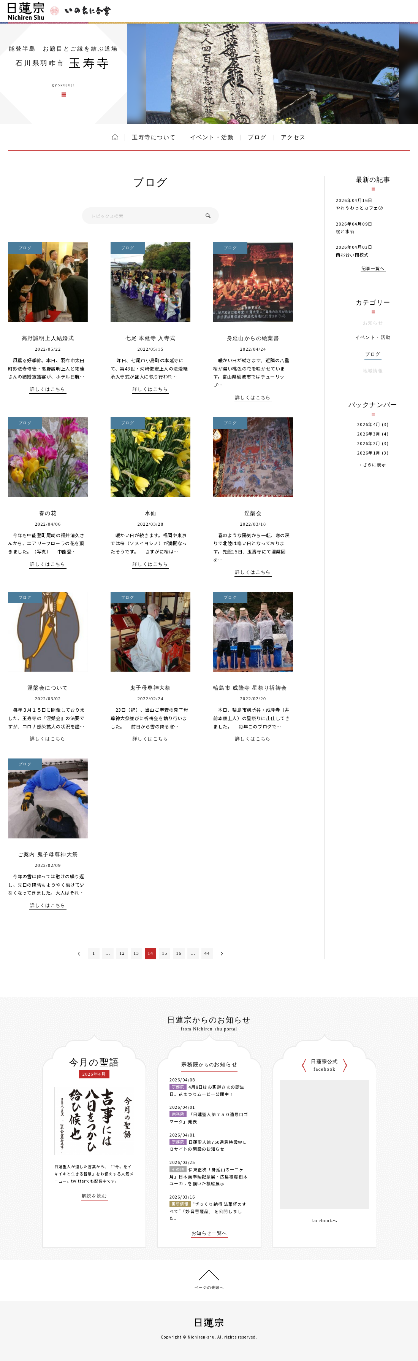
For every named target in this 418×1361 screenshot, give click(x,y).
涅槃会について (47, 688)
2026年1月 (369, 453)
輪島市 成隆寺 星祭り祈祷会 (253, 688)
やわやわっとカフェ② (359, 208)
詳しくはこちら (48, 389)
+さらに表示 (372, 465)
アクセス (293, 137)
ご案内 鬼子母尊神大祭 (48, 854)
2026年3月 (369, 434)
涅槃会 (253, 513)
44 (207, 953)
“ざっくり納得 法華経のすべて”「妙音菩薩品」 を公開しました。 (208, 1211)
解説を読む (94, 1196)
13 (136, 953)
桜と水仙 (345, 231)
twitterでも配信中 (89, 1181)
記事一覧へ (373, 268)
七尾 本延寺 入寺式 (150, 338)
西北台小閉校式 (352, 254)
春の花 (48, 513)
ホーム (115, 137)
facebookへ (325, 1220)
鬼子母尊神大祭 (150, 688)
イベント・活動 (212, 137)
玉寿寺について (154, 137)
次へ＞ (222, 953)
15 (165, 953)
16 (179, 953)
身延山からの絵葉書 (253, 338)
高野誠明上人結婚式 (48, 338)
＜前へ (79, 953)
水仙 (151, 513)
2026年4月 (369, 424)
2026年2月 (369, 443)
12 (122, 953)
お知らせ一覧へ (209, 1233)
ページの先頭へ (209, 1287)
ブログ (257, 137)
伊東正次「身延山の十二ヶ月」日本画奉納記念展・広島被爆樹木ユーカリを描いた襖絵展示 (208, 1176)
